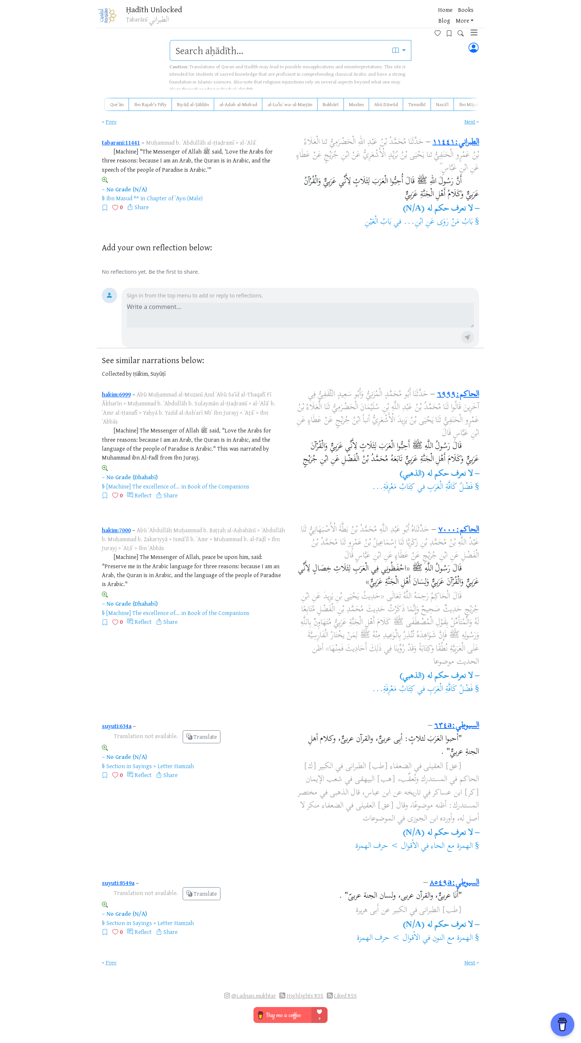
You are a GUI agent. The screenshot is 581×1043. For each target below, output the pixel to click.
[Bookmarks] (441, 17)
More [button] (407, 18)
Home (349, 18)
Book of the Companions (218, 486)
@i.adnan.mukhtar (253, 995)
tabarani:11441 (121, 142)
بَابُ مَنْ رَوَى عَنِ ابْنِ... (438, 222)
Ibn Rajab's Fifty (150, 104)
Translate (201, 737)
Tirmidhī (417, 104)
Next (469, 121)
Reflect (143, 495)
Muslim (356, 104)
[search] (279, 50)
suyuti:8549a (118, 882)
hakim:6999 (116, 394)
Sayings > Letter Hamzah (163, 765)
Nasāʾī (442, 104)
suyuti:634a (117, 725)
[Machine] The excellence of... (143, 486)
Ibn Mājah (469, 104)
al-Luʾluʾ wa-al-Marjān (290, 104)
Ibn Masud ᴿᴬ (122, 198)
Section (115, 765)
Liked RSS (345, 995)
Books (370, 18)
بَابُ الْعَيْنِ (378, 222)
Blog (389, 18)
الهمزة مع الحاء (452, 846)
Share (142, 207)
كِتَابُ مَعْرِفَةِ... (393, 487)
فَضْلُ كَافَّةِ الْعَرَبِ (450, 487)
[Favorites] (429, 17)
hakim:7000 (116, 530)
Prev (111, 121)
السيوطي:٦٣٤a (456, 725)
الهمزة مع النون (452, 938)
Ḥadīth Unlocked (161, 11)
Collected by (117, 373)
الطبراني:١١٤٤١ (455, 142)
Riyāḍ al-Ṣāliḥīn (193, 104)
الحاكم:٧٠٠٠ (458, 530)
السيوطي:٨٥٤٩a (454, 883)
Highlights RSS (304, 995)
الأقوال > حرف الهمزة (387, 846)
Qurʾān (117, 104)
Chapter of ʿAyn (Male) (175, 198)
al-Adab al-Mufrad (238, 104)
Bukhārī (331, 104)
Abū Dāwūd (386, 104)
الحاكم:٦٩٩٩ (458, 394)
